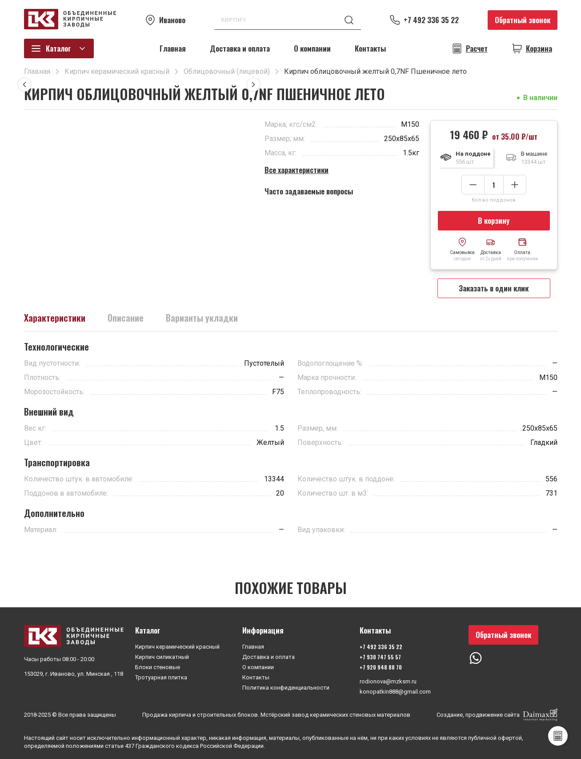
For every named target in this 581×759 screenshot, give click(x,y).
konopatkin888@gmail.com (395, 691)
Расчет (477, 48)
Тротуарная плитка (161, 677)
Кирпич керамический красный (177, 646)
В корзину (493, 220)
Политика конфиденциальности (285, 687)
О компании (312, 48)
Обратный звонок (522, 19)
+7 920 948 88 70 (381, 667)
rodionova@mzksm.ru (388, 681)
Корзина (539, 48)
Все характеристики (296, 169)
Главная (173, 48)
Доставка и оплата (240, 48)
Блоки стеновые (157, 667)
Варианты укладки (202, 317)
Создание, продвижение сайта (497, 715)
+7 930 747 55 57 (380, 657)
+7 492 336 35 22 (431, 20)
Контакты (370, 48)
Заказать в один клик (494, 288)
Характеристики (54, 317)
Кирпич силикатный (162, 657)
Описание (126, 317)
